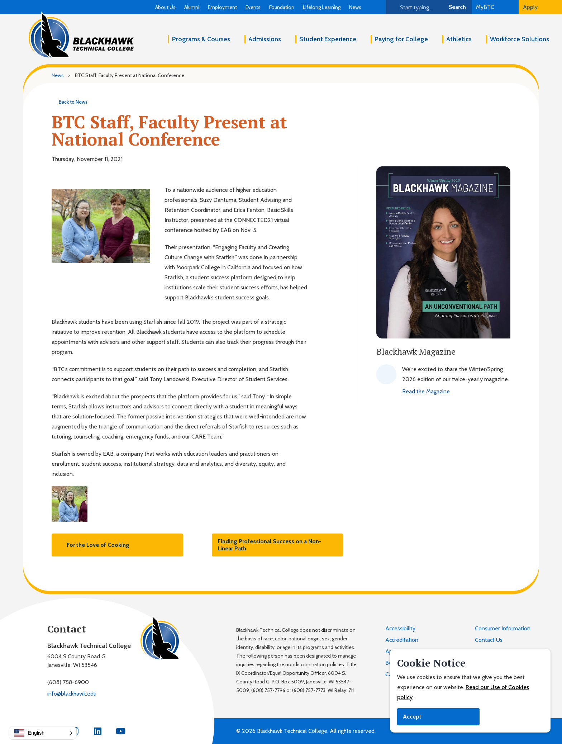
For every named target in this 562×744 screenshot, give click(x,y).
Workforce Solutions (519, 39)
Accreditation (401, 639)
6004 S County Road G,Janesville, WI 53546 (76, 660)
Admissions (264, 39)
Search (457, 7)
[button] (42, 732)
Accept (412, 716)
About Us (165, 7)
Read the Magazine (426, 391)
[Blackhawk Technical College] (81, 35)
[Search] (414, 7)
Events (253, 7)
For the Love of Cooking (93, 544)
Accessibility (400, 628)
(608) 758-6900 (68, 682)
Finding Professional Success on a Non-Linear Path (278, 545)
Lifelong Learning (321, 7)
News (355, 7)
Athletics (459, 39)
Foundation (281, 7)
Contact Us (489, 639)
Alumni (191, 7)
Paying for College (401, 39)
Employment (222, 7)
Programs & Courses (201, 39)
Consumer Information (502, 628)
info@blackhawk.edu (71, 693)
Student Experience (327, 39)
